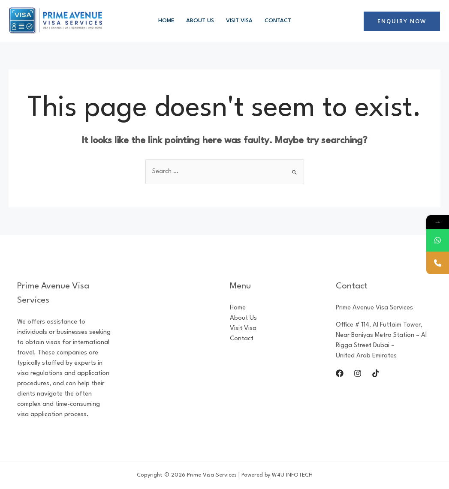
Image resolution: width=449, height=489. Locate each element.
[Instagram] (358, 373)
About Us (200, 21)
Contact (278, 21)
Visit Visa (239, 21)
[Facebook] (340, 373)
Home (166, 21)
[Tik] (376, 373)
